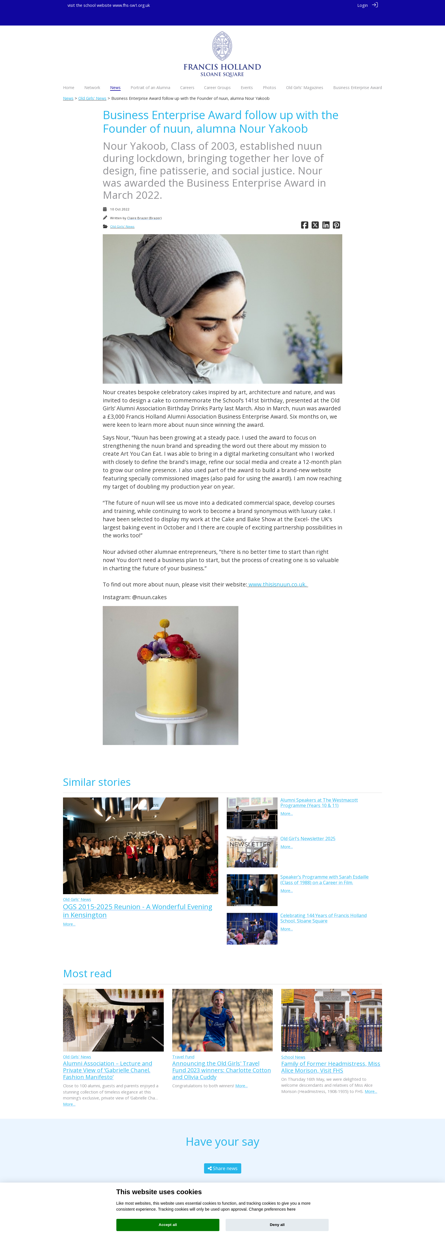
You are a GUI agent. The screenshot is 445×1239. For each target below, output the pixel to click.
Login (362, 5)
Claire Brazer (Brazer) (144, 203)
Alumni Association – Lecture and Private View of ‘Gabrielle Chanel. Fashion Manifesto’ (107, 1055)
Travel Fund (183, 1041)
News (68, 83)
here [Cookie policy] (291, 1209)
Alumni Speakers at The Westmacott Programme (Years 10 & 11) (319, 787)
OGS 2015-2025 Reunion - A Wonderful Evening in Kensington (137, 895)
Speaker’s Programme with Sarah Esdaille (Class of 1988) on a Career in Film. (324, 864)
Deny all (277, 1225)
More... (69, 909)
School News (293, 1042)
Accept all (168, 1225)
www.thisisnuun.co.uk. (277, 569)
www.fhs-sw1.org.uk (131, 5)
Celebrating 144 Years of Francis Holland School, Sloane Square (323, 903)
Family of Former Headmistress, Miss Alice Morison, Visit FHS (330, 1051)
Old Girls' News (92, 83)
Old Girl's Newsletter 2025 (307, 823)
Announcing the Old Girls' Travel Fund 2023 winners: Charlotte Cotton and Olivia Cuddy (221, 1055)
